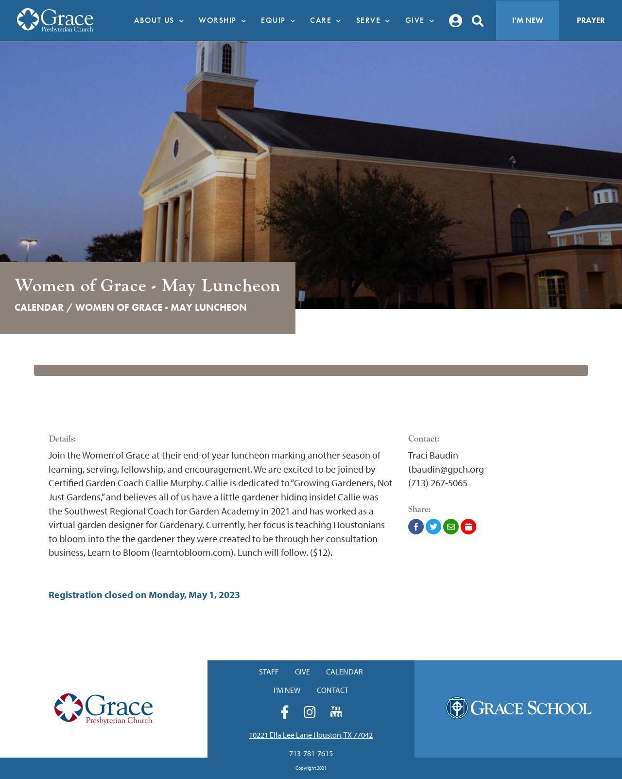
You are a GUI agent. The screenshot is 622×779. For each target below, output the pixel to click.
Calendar (344, 671)
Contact (332, 690)
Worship (225, 20)
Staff (269, 671)
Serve (376, 20)
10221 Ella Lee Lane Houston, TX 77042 (311, 735)
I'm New (527, 20)
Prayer (591, 20)
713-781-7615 (311, 753)
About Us (162, 20)
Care (328, 20)
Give (422, 20)
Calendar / (44, 307)
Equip (280, 20)
